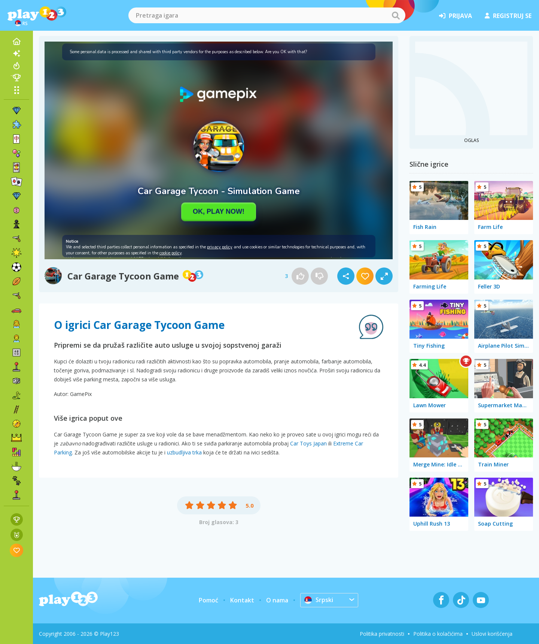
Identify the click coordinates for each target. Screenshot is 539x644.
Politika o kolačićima (438, 633)
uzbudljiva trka (184, 452)
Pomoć (208, 600)
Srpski (318, 600)
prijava (455, 16)
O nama (277, 600)
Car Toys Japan (308, 443)
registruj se (508, 16)
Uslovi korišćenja (492, 633)
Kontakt (242, 600)
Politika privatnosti (382, 633)
